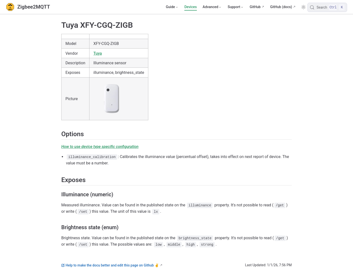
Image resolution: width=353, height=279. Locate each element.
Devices (190, 7)
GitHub (255, 7)
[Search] (327, 7)
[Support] (236, 7)
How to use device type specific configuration (100, 146)
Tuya (97, 53)
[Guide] (172, 7)
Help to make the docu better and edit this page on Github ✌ (110, 265)
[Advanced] (212, 7)
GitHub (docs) (281, 7)
